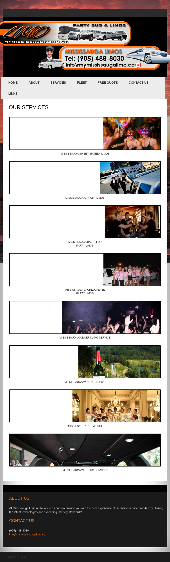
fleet (82, 82)
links (13, 93)
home (13, 82)
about (34, 82)
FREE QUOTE (108, 82)
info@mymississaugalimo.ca (27, 534)
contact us (139, 82)
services (58, 82)
